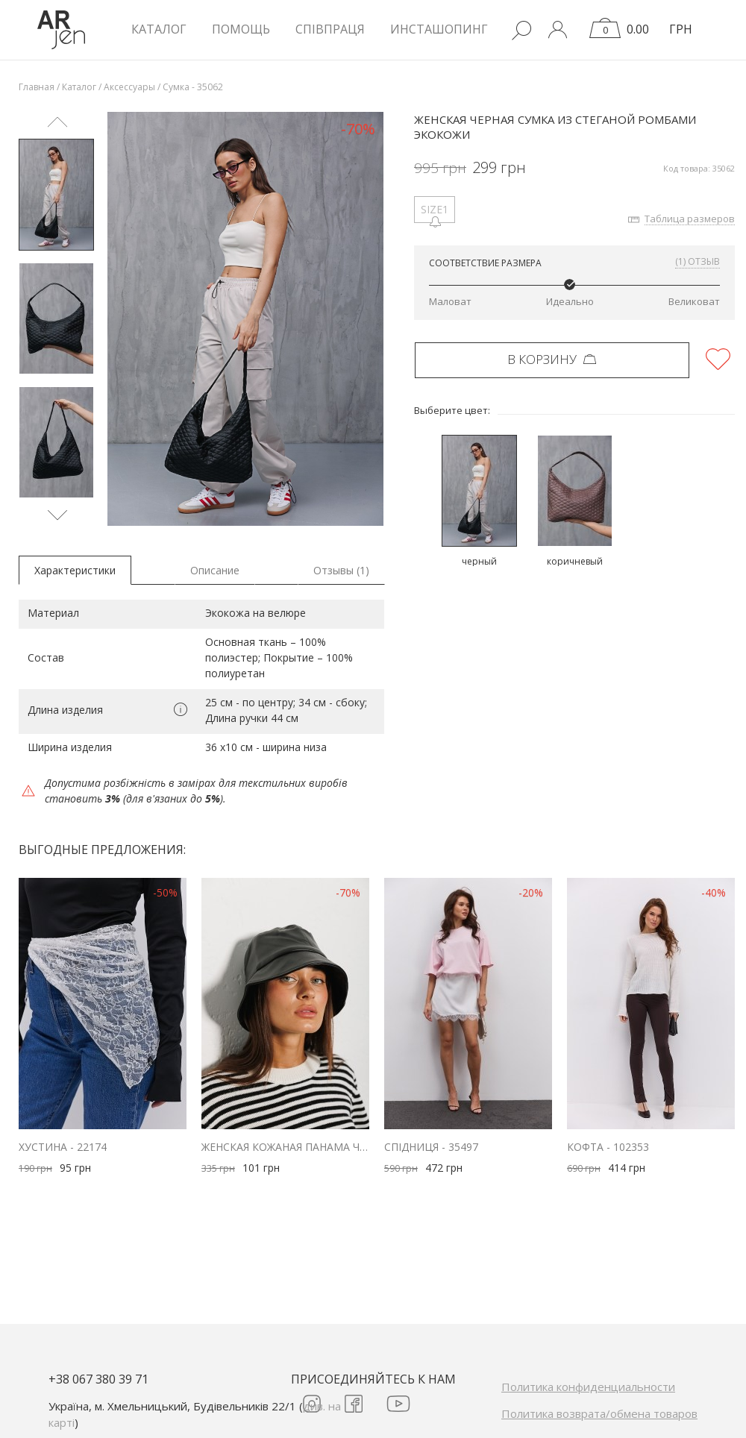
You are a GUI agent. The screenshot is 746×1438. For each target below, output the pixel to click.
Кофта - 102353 (608, 1146)
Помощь (241, 29)
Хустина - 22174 (63, 1146)
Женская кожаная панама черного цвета (285, 1146)
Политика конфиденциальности (588, 1386)
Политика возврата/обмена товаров (599, 1413)
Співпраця (330, 29)
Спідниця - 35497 (431, 1146)
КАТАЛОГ (158, 29)
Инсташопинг (439, 29)
